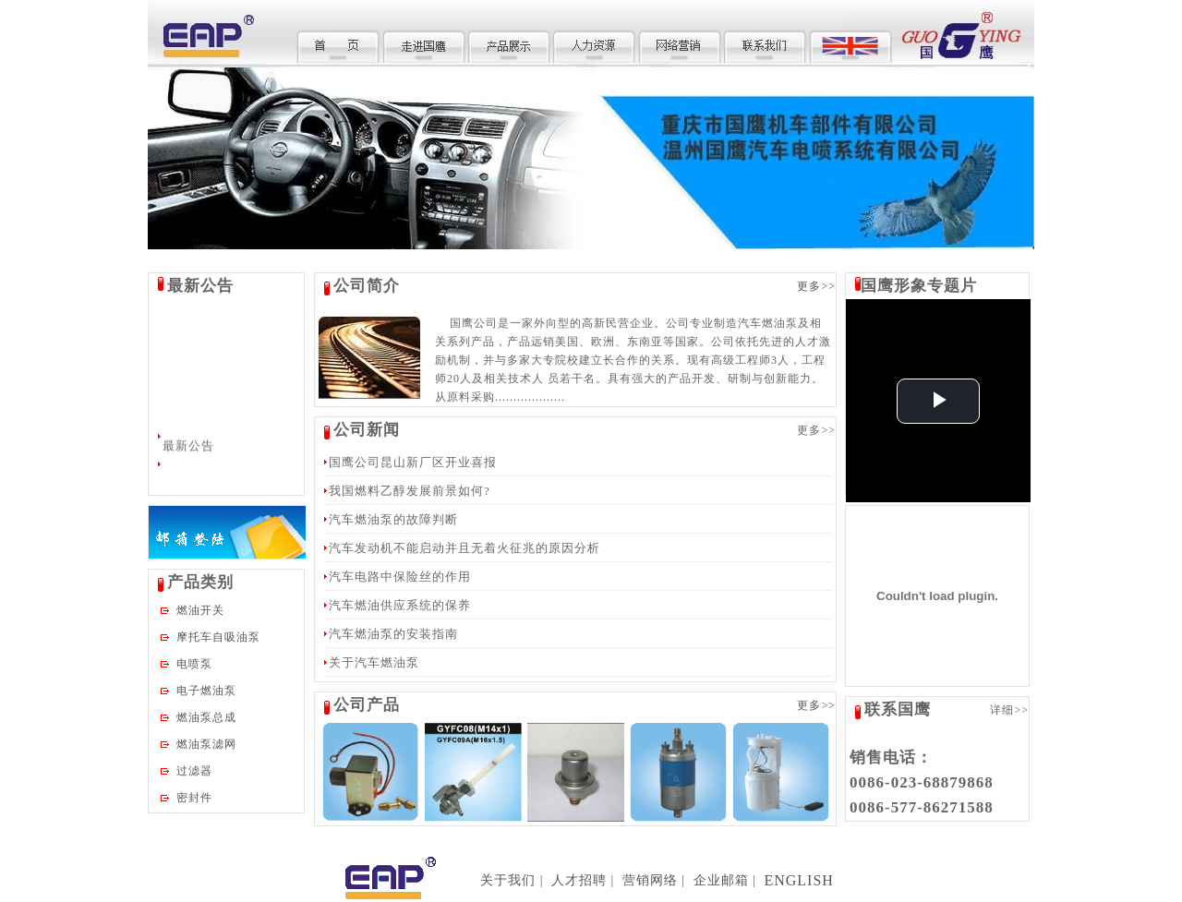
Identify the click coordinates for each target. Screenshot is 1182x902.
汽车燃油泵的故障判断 (393, 519)
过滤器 (194, 770)
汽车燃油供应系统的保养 (400, 605)
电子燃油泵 (206, 690)
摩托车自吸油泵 (218, 637)
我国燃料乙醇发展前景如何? (409, 491)
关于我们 (508, 880)
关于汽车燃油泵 (374, 662)
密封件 (194, 797)
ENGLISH (798, 880)
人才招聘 (579, 880)
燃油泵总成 (206, 717)
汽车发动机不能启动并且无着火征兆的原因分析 (464, 548)
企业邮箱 (721, 880)
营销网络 (650, 880)
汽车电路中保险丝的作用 (400, 576)
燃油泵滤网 (206, 744)
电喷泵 (194, 663)
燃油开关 (200, 610)
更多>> (816, 286)
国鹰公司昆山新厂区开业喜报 (413, 462)
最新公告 (188, 447)
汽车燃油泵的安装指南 (393, 634)
